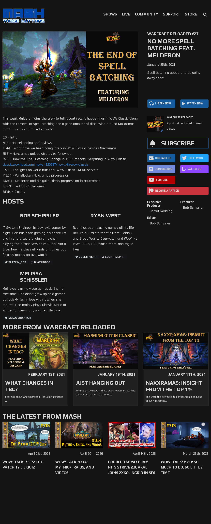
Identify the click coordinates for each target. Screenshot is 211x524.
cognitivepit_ (115, 256)
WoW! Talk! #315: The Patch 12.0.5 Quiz (22, 464)
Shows (110, 14)
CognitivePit (88, 256)
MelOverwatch (19, 317)
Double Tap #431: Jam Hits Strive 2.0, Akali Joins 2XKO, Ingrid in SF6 (131, 467)
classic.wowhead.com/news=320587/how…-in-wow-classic (45, 164)
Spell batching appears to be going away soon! (173, 75)
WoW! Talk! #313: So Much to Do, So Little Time (182, 467)
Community (146, 14)
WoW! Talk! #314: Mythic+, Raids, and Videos (74, 467)
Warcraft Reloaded (180, 117)
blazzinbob (42, 262)
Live (126, 14)
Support (171, 14)
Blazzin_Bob (17, 262)
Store (191, 14)
